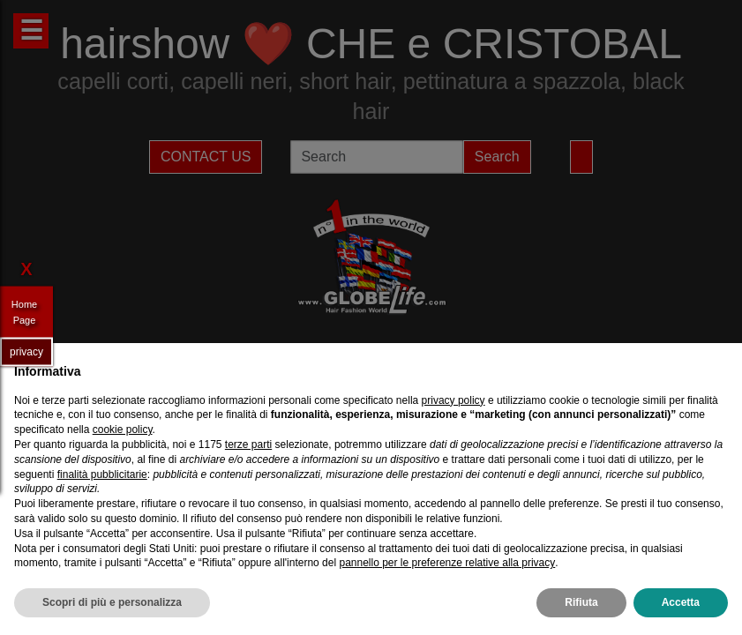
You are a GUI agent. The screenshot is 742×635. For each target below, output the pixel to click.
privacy (26, 351)
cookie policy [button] (123, 429)
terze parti (248, 444)
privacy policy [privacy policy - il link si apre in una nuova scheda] (453, 400)
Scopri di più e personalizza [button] (112, 602)
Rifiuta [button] (581, 602)
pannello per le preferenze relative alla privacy (447, 563)
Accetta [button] (681, 602)
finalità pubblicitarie (102, 474)
